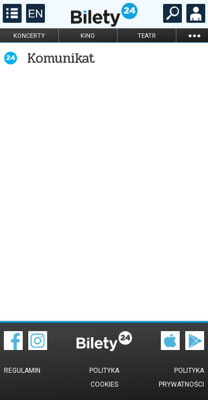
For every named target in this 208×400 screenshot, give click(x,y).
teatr (147, 35)
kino (87, 35)
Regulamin (22, 370)
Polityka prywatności (181, 377)
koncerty (29, 35)
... (194, 35)
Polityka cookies (104, 377)
